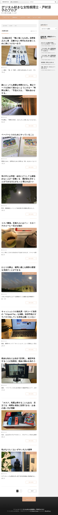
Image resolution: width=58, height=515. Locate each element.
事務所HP (15, 17)
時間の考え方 (30, 96)
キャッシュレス (30, 320)
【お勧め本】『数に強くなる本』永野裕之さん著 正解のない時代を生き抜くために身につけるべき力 (18, 40)
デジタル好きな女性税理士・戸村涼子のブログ (26, 9)
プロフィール (6, 17)
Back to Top (29, 499)
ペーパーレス (30, 138)
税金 (33, 364)
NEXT (32, 491)
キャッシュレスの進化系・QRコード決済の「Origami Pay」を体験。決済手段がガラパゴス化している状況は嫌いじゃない (18, 314)
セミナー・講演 (36, 17)
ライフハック (30, 185)
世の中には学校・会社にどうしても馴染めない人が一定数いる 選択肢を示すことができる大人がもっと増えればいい (18, 179)
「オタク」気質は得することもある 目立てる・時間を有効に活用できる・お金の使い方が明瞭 (18, 405)
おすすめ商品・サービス (28, 229)
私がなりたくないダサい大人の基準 (16, 449)
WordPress (48, 511)
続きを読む (31, 76)
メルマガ (22, 17)
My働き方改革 (30, 273)
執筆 (29, 17)
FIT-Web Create (34, 511)
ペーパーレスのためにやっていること (17, 134)
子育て (32, 453)
